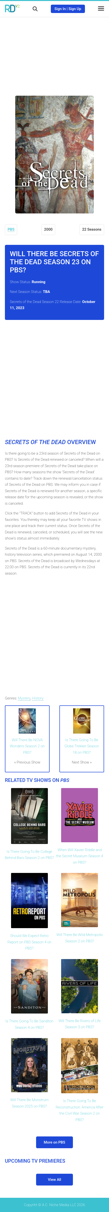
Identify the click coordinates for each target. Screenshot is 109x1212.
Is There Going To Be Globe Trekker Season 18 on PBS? (81, 746)
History (38, 698)
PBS (11, 229)
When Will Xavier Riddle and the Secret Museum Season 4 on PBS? (79, 856)
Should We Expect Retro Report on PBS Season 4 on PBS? (29, 942)
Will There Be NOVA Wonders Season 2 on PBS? (27, 746)
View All (54, 1179)
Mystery (24, 698)
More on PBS (54, 1142)
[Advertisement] (54, 52)
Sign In (60, 9)
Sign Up (74, 9)
